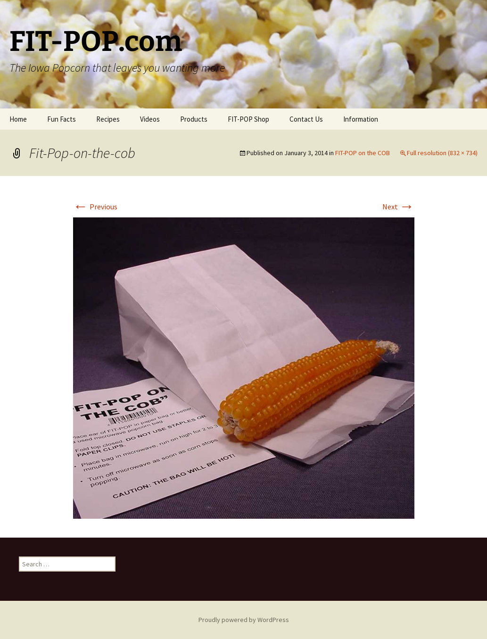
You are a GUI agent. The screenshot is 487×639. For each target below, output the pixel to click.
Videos (150, 119)
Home (18, 119)
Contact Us (306, 119)
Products (193, 119)
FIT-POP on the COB (362, 153)
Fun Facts (61, 119)
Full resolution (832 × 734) (442, 153)
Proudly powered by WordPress (243, 619)
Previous (95, 206)
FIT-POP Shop (248, 119)
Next (398, 206)
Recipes (108, 119)
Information (360, 119)
